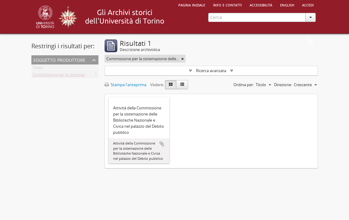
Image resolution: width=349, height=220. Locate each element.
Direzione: (283, 84)
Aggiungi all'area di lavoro (162, 144)
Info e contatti (227, 4)
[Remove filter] (182, 59)
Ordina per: (243, 84)
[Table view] (182, 84)
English (287, 4)
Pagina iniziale (191, 4)
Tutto (38, 68)
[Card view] (170, 84)
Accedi (308, 4)
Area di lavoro (310, 42)
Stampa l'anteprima (125, 84)
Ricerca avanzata (211, 70)
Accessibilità (261, 4)
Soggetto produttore (59, 59)
